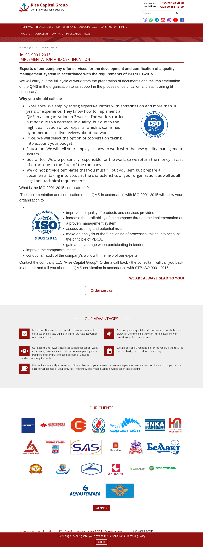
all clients (101, 508)
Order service (102, 290)
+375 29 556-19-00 (171, 7)
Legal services (44, 26)
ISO (58, 26)
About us (26, 33)
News (87, 33)
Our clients (42, 33)
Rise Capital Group (49, 5)
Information (73, 33)
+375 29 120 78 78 (172, 3)
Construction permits (114, 26)
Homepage (27, 26)
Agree (101, 542)
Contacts (57, 33)
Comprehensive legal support (47, 9)
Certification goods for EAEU (80, 26)
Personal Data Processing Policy (127, 536)
